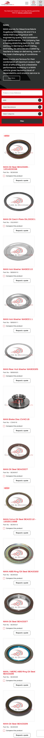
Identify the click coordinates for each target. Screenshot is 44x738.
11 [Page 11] (6, 715)
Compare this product (14, 176)
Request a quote (22, 180)
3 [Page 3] (18, 711)
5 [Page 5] (26, 711)
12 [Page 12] (10, 715)
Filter (22, 121)
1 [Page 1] (9, 711)
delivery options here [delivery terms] (25, 13)
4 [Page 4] (22, 711)
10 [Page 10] (35, 711)
